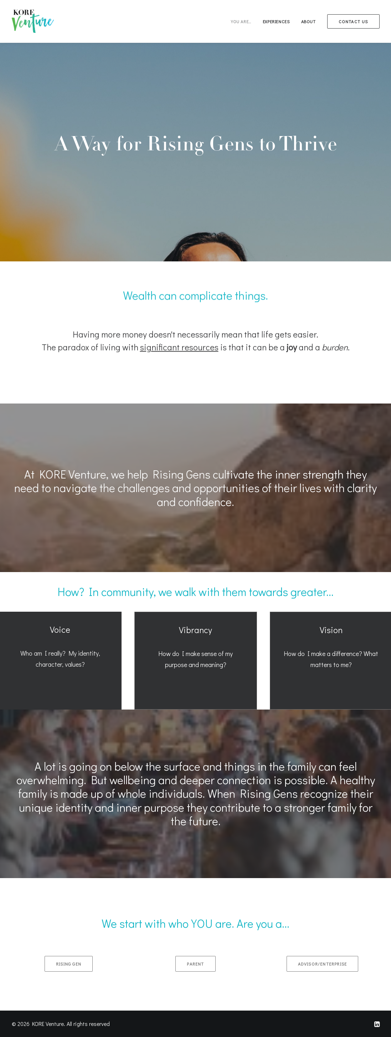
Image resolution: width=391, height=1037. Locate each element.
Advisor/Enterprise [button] (322, 964)
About (308, 21)
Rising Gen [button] (68, 964)
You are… (241, 21)
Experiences (276, 21)
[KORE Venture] (33, 21)
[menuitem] (243, 21)
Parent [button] (195, 964)
